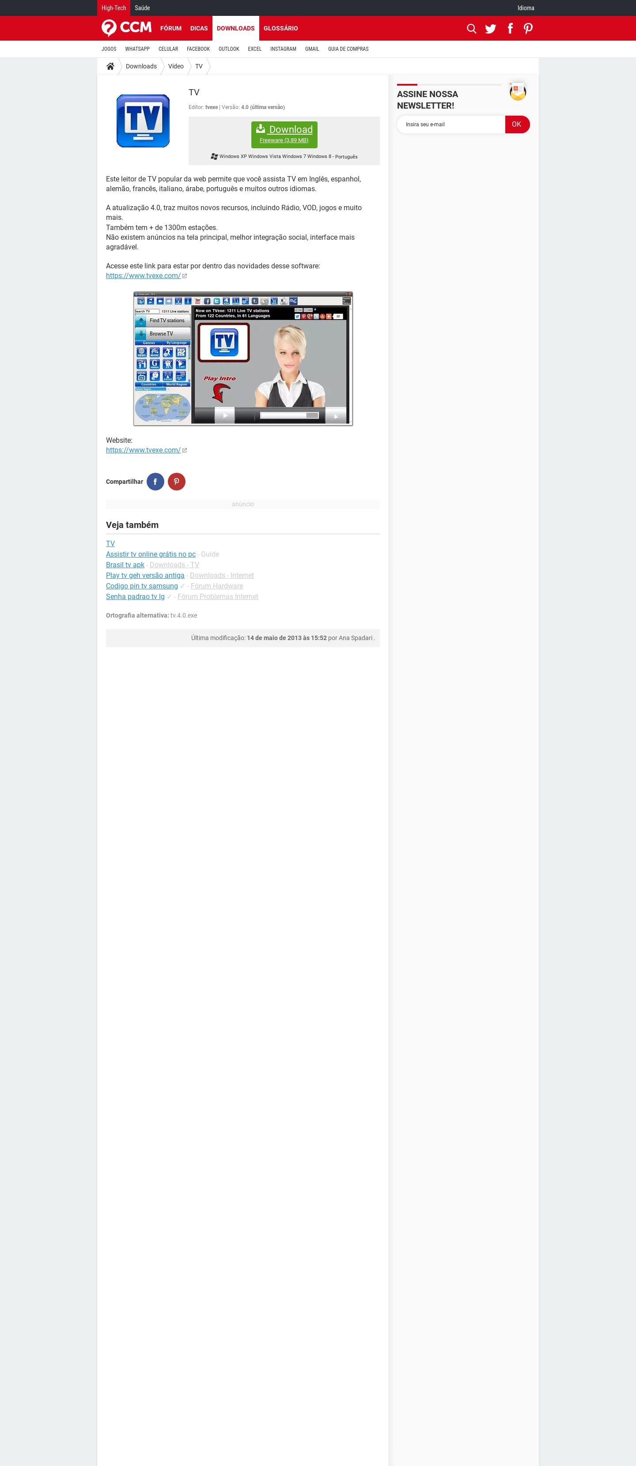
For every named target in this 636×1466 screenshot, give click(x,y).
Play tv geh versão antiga (145, 575)
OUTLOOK (229, 49)
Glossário (281, 28)
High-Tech (114, 7)
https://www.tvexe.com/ (143, 275)
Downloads (236, 28)
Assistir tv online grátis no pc (151, 554)
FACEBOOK (198, 49)
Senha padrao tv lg (135, 596)
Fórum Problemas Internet (218, 596)
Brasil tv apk (125, 565)
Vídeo (176, 66)
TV (199, 66)
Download (284, 134)
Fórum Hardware (217, 586)
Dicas (199, 28)
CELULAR (168, 49)
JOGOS (109, 49)
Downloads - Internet (222, 575)
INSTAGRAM (283, 49)
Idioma (526, 7)
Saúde (142, 7)
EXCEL (254, 49)
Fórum (171, 28)
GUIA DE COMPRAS (348, 49)
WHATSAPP (137, 49)
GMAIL (312, 49)
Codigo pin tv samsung (142, 586)
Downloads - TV (174, 565)
